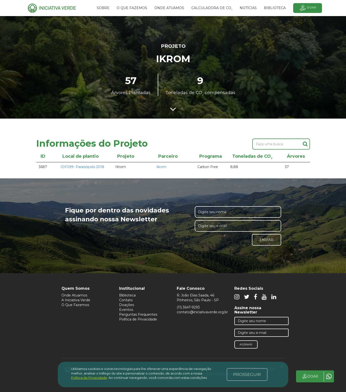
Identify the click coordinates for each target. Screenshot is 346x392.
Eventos (126, 310)
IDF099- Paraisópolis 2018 (82, 167)
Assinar (246, 344)
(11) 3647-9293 (188, 307)
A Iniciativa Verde (75, 300)
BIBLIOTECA (275, 8)
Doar (307, 8)
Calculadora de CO (211, 9)
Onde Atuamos (74, 295)
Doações (126, 305)
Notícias (248, 8)
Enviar (266, 240)
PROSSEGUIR (247, 374)
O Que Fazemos (75, 305)
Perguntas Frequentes (138, 314)
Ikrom (161, 167)
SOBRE (103, 8)
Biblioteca (127, 295)
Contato (126, 300)
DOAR (310, 376)
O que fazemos (132, 8)
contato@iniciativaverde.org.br (202, 312)
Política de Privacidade (138, 319)
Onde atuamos (169, 8)
